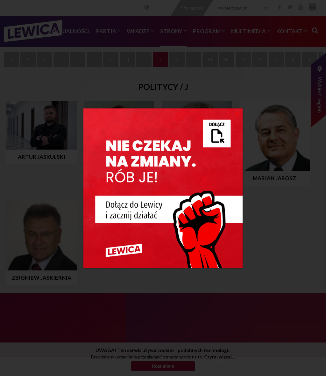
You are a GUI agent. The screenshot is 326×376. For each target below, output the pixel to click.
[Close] (237, 113)
